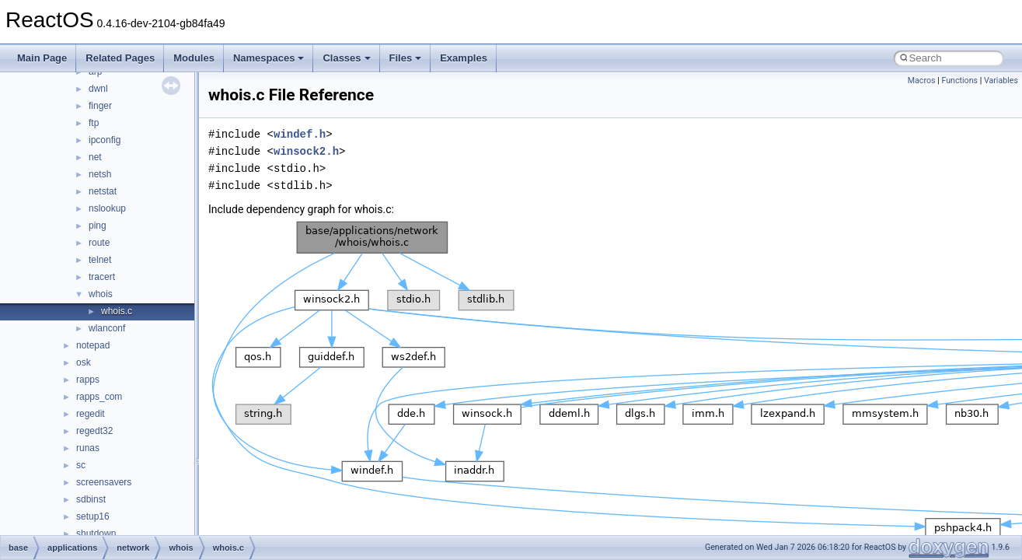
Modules (194, 58)
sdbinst (91, 499)
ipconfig (104, 140)
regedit (90, 413)
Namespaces (269, 58)
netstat (103, 191)
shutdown (96, 533)
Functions (959, 80)
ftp (94, 122)
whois (101, 294)
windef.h (300, 134)
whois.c (116, 311)
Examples (463, 58)
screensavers (103, 482)
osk (83, 362)
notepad (93, 345)
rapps (87, 379)
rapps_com (99, 396)
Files (405, 58)
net (95, 157)
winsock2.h (306, 151)
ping (97, 225)
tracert (102, 276)
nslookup (107, 208)
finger (100, 105)
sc (80, 465)
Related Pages (120, 58)
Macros (922, 80)
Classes (346, 58)
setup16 (93, 516)
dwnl (98, 88)
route (99, 242)
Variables (1001, 80)
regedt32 (94, 430)
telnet (100, 259)
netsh (100, 174)
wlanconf (107, 328)
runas (87, 448)
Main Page (42, 58)
